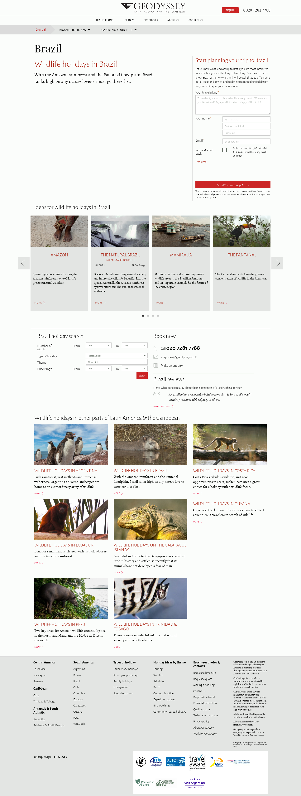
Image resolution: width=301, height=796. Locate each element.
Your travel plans (207, 92)
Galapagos (79, 705)
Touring (158, 669)
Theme (41, 362)
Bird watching (161, 705)
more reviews (162, 406)
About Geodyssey (203, 727)
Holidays (128, 20)
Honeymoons (121, 687)
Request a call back (204, 151)
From (76, 345)
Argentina (79, 669)
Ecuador (78, 699)
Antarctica (39, 719)
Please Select (117, 355)
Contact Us (196, 20)
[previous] (24, 263)
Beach (156, 687)
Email (199, 140)
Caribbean (40, 688)
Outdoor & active (163, 693)
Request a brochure (204, 672)
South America (83, 662)
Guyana (77, 711)
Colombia (79, 693)
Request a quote (202, 679)
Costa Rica (39, 669)
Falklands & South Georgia (48, 725)
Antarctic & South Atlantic (45, 710)
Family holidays (122, 681)
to (117, 345)
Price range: (45, 368)
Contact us (199, 691)
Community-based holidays (169, 711)
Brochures (151, 20)
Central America (44, 662)
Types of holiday (124, 662)
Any (98, 345)
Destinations (104, 20)
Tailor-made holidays (125, 669)
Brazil (40, 29)
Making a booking (204, 684)
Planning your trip (116, 29)
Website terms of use (205, 715)
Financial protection (205, 703)
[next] (277, 263)
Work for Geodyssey (205, 733)
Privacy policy (201, 721)
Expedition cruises (164, 699)
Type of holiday (47, 355)
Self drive (158, 681)
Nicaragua (39, 675)
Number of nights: (44, 347)
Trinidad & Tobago (44, 701)
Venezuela (79, 723)
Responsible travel (204, 697)
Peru (76, 717)
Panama (38, 681)
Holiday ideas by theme (169, 662)
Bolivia (77, 675)
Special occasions (123, 693)
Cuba (36, 695)
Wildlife (158, 675)
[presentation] (224, 172)
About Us (173, 20)
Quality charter (202, 709)
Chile (76, 687)
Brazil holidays (72, 29)
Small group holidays (125, 675)
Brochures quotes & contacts (206, 664)
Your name (203, 118)
